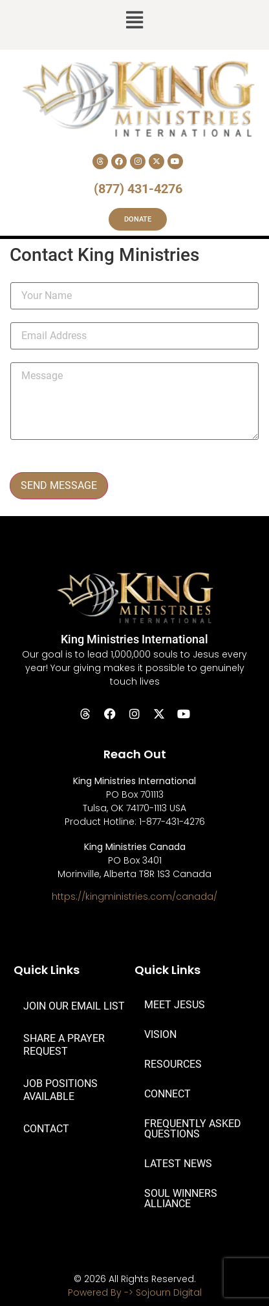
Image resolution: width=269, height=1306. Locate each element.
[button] (134, 21)
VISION (160, 1034)
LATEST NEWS (178, 1163)
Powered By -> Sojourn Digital (135, 1292)
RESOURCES (173, 1064)
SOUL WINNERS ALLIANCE (180, 1198)
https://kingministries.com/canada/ (134, 896)
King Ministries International (134, 639)
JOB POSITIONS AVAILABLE (60, 1090)
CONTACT (46, 1129)
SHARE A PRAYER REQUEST (64, 1044)
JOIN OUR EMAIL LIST (74, 1006)
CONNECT (167, 1094)
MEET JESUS (174, 1005)
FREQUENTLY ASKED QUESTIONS (192, 1128)
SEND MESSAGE (59, 485)
